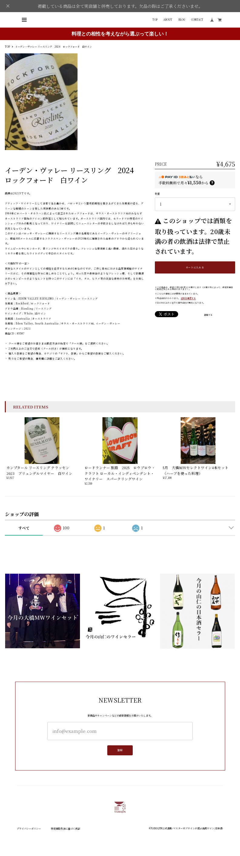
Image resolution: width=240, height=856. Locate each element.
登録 (120, 752)
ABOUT (167, 19)
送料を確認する (188, 298)
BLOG (181, 19)
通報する (208, 315)
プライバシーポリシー (29, 828)
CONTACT (197, 19)
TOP (155, 19)
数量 (157, 193)
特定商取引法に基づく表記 (65, 828)
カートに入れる (195, 267)
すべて (23, 527)
